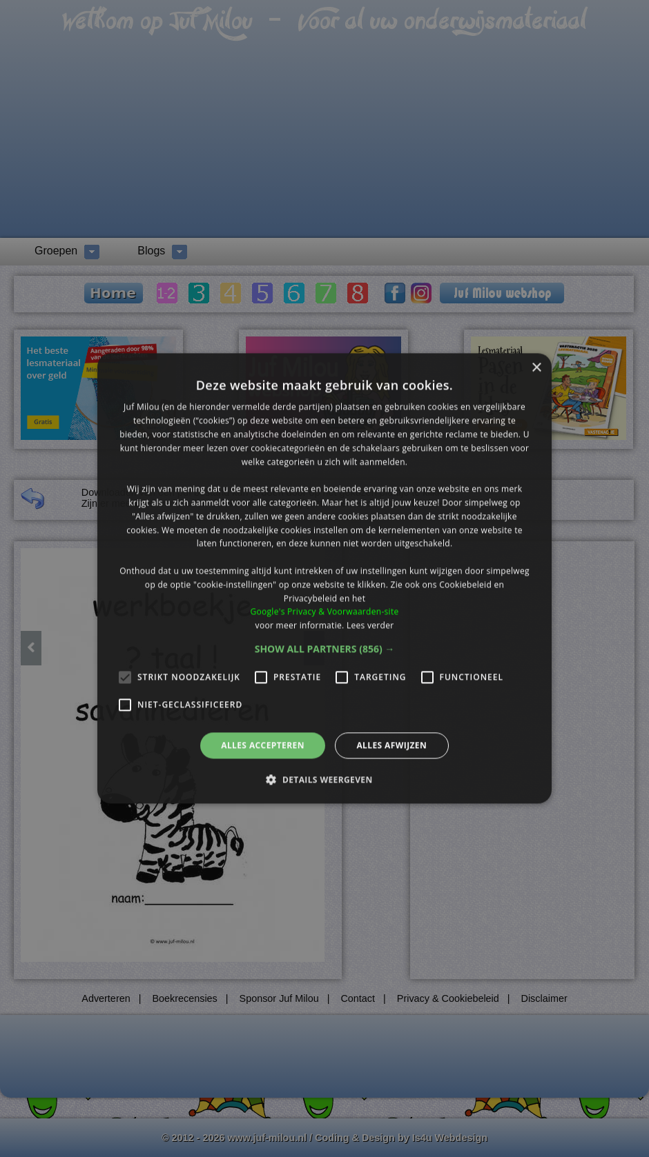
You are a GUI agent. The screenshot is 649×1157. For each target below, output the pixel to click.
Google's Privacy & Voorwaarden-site (324, 612)
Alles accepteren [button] (262, 745)
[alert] (324, 578)
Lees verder (370, 625)
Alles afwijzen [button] (391, 745)
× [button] (536, 368)
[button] (325, 649)
